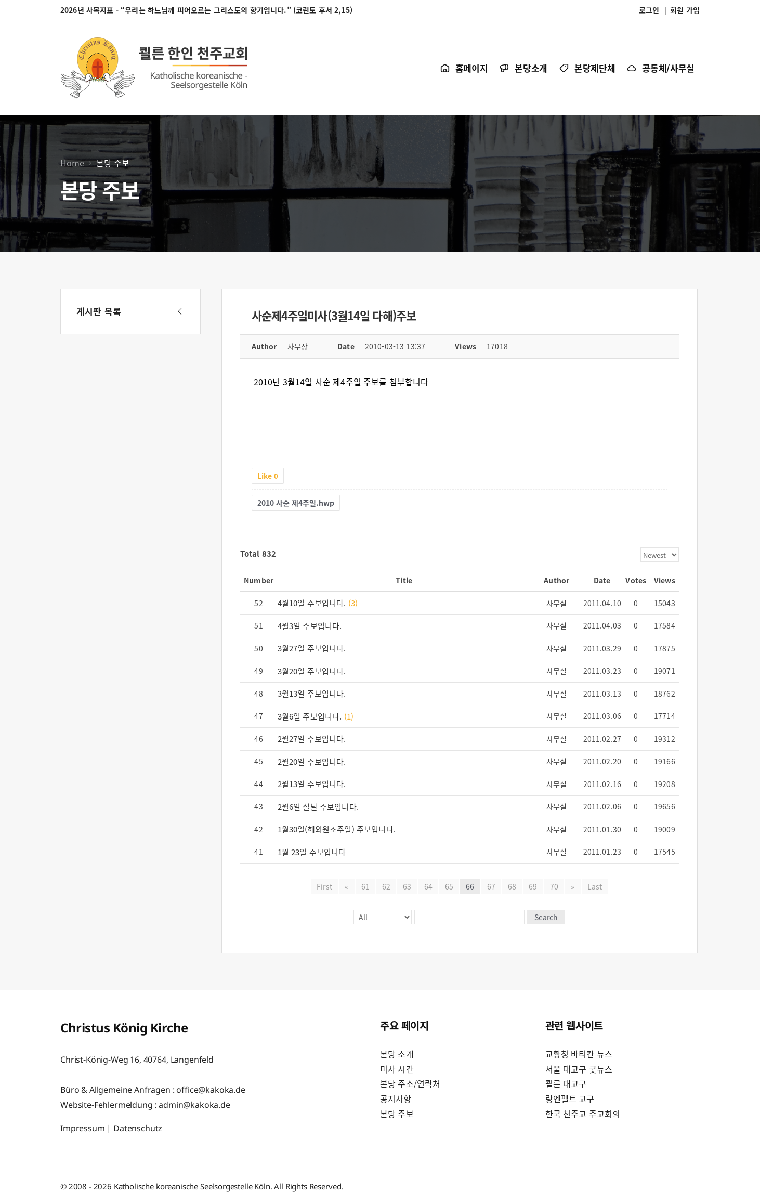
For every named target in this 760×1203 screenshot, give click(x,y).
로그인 (649, 10)
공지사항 (396, 1098)
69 (533, 886)
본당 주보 (397, 1113)
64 (428, 886)
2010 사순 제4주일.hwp (295, 503)
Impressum (82, 1127)
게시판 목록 (98, 311)
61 (365, 886)
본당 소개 (397, 1054)
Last (594, 886)
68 (512, 886)
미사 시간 (397, 1069)
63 (407, 886)
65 (449, 886)
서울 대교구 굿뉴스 (579, 1069)
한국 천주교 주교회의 (583, 1113)
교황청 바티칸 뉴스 (579, 1054)
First (325, 886)
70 (554, 886)
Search (545, 917)
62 (386, 886)
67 (491, 886)
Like (267, 475)
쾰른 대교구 (566, 1083)
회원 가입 (685, 10)
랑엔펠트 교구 (570, 1098)
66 (470, 886)
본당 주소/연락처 (410, 1083)
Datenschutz (137, 1127)
